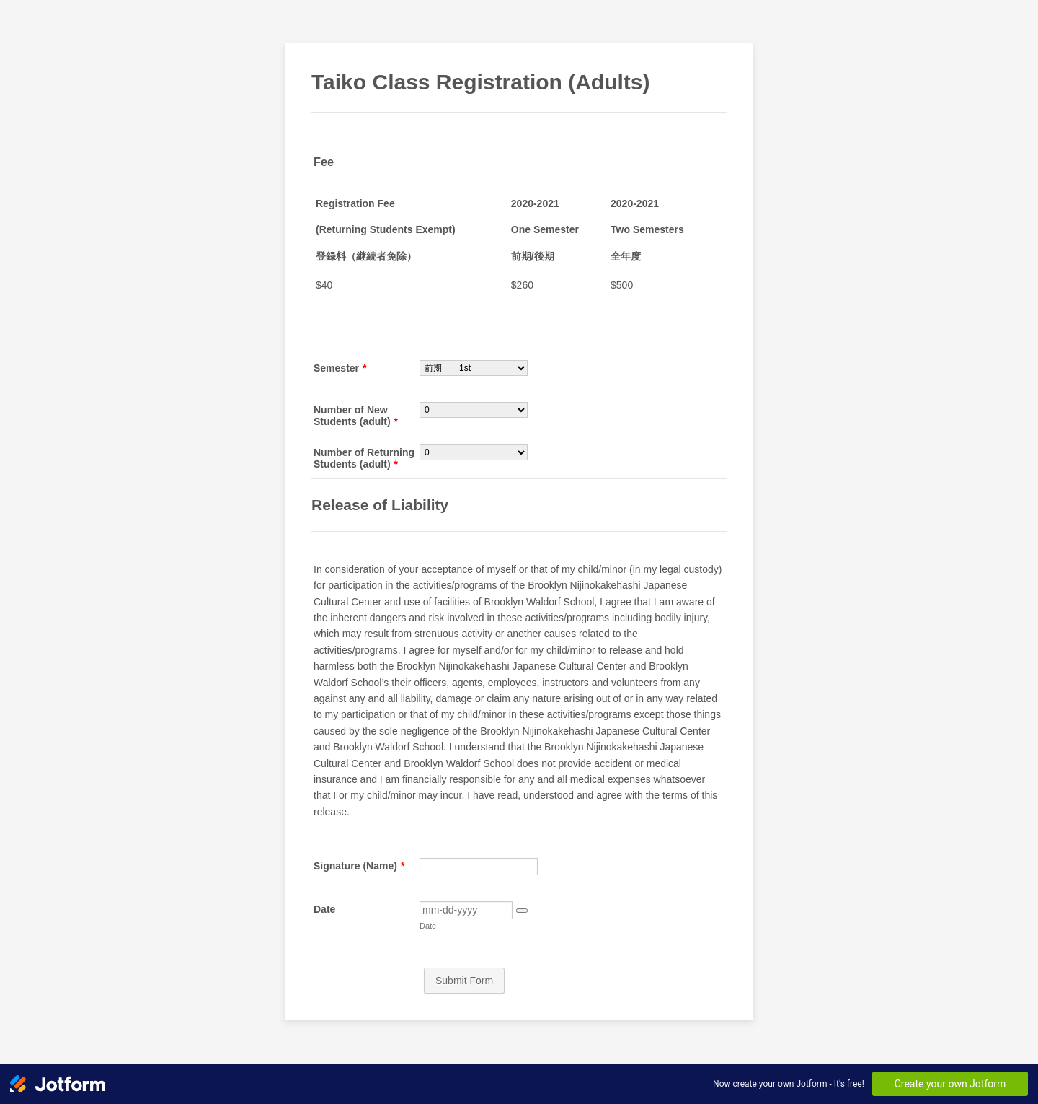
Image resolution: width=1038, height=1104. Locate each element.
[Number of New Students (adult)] (474, 410)
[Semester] (474, 368)
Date (324, 909)
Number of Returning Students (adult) (364, 458)
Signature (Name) (359, 866)
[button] (522, 910)
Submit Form (464, 980)
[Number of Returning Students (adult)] (474, 452)
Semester (340, 368)
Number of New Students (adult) (356, 415)
